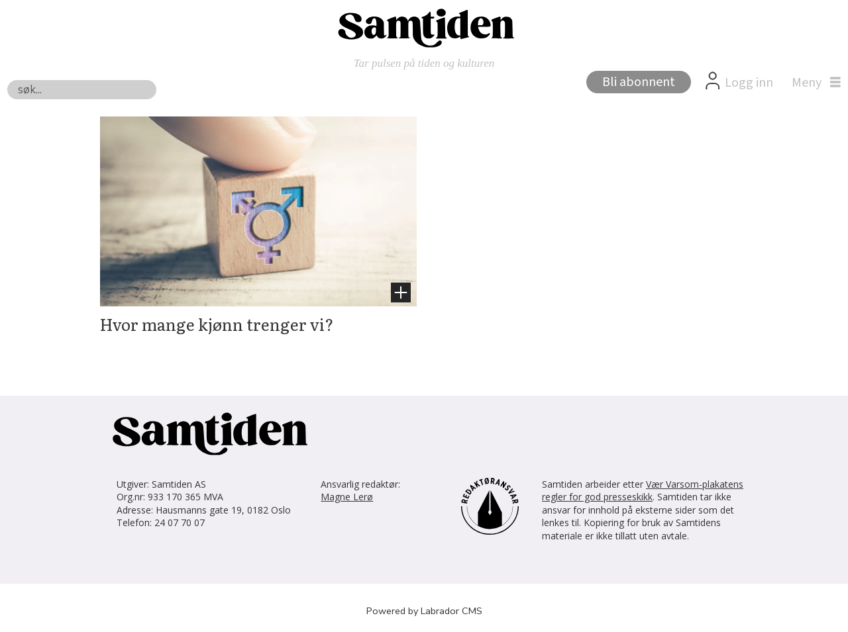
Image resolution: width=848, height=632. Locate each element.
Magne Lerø (347, 496)
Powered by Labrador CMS (424, 610)
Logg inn (749, 82)
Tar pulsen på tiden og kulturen (424, 63)
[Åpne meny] (813, 82)
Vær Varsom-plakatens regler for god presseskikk (642, 491)
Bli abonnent (638, 82)
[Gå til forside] (424, 27)
